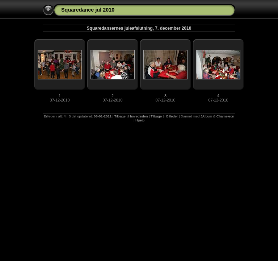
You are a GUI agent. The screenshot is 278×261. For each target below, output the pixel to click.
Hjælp (139, 120)
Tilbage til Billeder (164, 116)
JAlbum (206, 116)
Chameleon (225, 116)
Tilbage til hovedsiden (131, 116)
